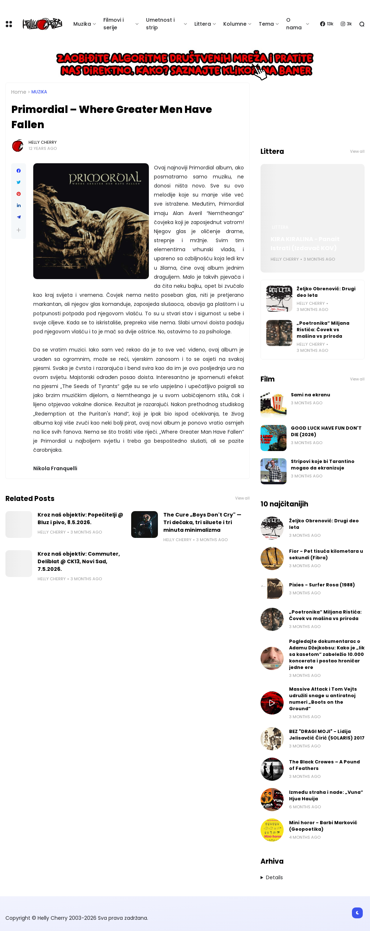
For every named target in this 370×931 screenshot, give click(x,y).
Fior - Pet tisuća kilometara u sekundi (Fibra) (326, 554)
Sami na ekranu (310, 395)
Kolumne (234, 24)
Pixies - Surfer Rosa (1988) (322, 585)
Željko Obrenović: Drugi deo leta (326, 292)
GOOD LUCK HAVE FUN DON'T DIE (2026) (326, 431)
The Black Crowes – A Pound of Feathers (324, 765)
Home (18, 92)
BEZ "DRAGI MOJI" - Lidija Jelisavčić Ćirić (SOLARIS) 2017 (327, 734)
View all (242, 498)
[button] (19, 230)
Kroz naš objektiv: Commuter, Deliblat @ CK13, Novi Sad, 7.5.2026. (79, 561)
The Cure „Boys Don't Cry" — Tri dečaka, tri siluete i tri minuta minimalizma (202, 522)
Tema (266, 24)
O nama (294, 23)
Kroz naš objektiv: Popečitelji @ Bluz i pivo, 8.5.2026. (80, 518)
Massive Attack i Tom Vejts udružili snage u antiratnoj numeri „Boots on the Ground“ (323, 699)
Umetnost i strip (160, 23)
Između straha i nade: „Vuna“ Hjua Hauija (326, 795)
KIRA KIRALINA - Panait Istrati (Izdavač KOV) (305, 243)
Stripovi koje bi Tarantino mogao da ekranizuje (322, 464)
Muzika (82, 24)
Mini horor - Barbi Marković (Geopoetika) (323, 826)
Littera (202, 24)
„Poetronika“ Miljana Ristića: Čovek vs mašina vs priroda (323, 329)
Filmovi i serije (113, 23)
